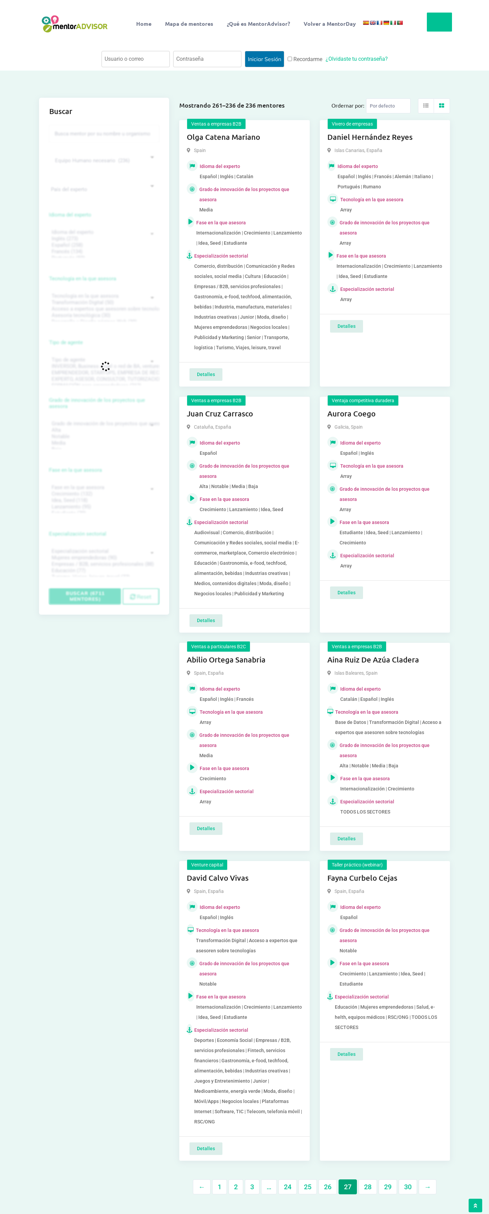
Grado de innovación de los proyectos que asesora (97, 403)
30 (408, 1187)
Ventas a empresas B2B (216, 124)
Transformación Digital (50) (103, 302)
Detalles (206, 374)
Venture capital (207, 864)
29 (388, 1187)
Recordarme (305, 59)
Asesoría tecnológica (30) (103, 315)
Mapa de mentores (189, 23)
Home (143, 23)
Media (103, 443)
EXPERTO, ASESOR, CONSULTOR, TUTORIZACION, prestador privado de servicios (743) (103, 379)
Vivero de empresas (352, 124)
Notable (103, 436)
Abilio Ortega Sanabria (226, 659)
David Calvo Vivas (218, 877)
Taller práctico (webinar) (357, 864)
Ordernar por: (347, 105)
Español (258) (103, 245)
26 (327, 1187)
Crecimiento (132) (103, 494)
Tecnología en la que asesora (82, 279)
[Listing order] (388, 105)
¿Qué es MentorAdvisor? (258, 23)
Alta (103, 430)
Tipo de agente (66, 342)
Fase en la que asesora (75, 470)
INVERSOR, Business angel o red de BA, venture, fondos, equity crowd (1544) (103, 366)
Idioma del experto (70, 215)
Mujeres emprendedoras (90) (103, 558)
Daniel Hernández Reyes (370, 137)
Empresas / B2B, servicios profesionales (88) (103, 564)
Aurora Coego (351, 413)
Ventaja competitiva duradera (363, 400)
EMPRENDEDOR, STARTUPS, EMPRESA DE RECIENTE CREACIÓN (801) (103, 373)
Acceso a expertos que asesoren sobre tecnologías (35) (103, 309)
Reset (140, 596)
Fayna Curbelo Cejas (362, 877)
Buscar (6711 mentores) (85, 596)
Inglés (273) (103, 239)
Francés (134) (103, 251)
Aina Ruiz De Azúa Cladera (373, 659)
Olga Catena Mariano (223, 137)
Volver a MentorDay (330, 23)
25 (307, 1187)
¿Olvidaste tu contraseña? (357, 59)
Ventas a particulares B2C (218, 646)
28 (368, 1187)
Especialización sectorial (77, 534)
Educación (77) (103, 570)
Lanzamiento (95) (103, 507)
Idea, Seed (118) (103, 500)
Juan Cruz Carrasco (220, 413)
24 (287, 1187)
